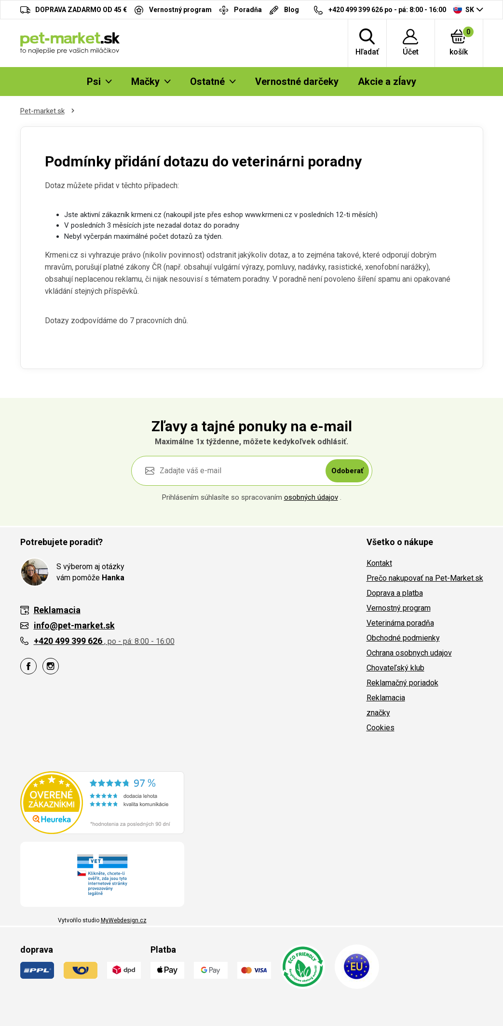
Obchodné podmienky (403, 638)
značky (378, 712)
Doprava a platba (395, 593)
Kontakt (379, 563)
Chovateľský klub (395, 667)
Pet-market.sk (42, 111)
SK (463, 9)
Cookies (380, 727)
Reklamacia (386, 697)
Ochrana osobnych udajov (409, 652)
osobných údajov (311, 497)
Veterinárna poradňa (400, 623)
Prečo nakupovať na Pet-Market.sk (425, 578)
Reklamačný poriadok (402, 682)
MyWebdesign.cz (124, 920)
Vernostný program (399, 608)
